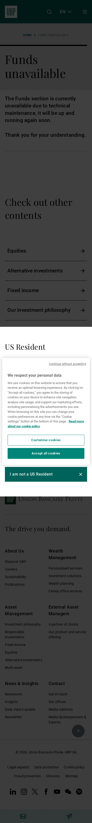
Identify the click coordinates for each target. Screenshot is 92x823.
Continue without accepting (67, 364)
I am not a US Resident (31, 474)
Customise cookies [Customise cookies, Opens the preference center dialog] (46, 440)
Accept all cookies (46, 453)
